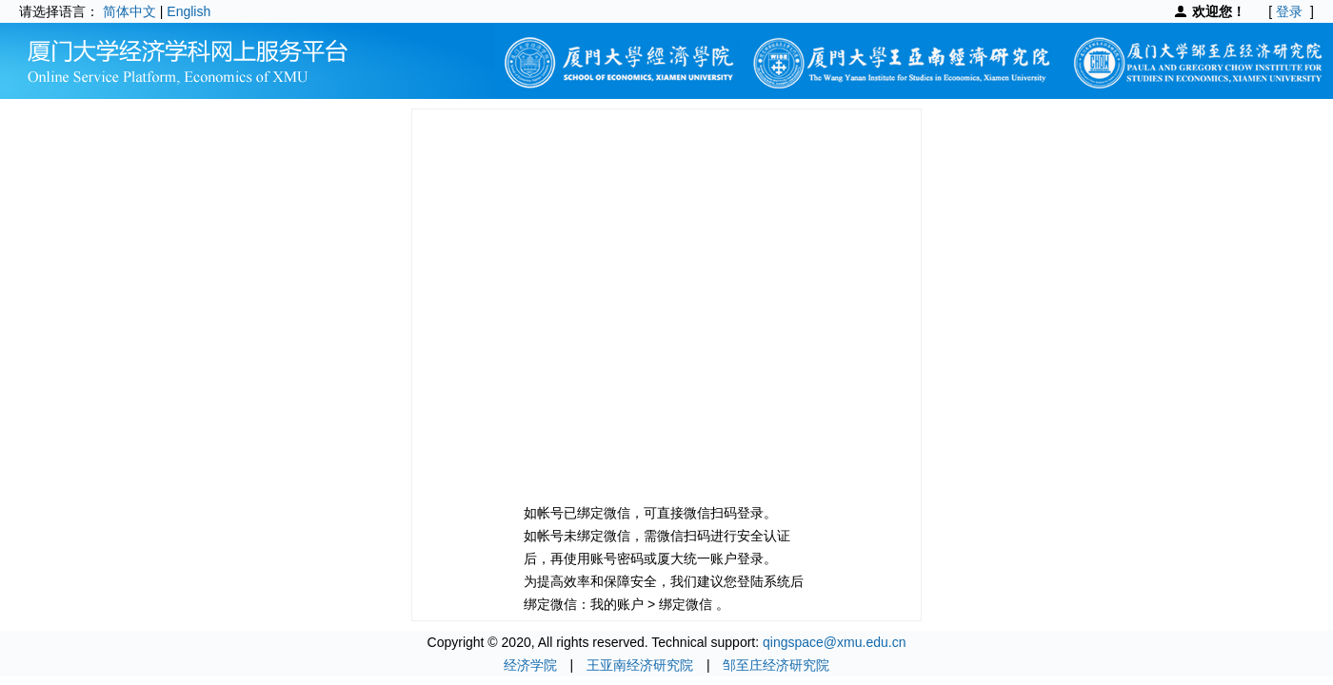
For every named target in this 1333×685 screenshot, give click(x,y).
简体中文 (129, 11)
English (188, 11)
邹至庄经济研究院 (776, 665)
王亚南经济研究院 (640, 665)
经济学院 (530, 665)
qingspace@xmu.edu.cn (834, 642)
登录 (1289, 11)
